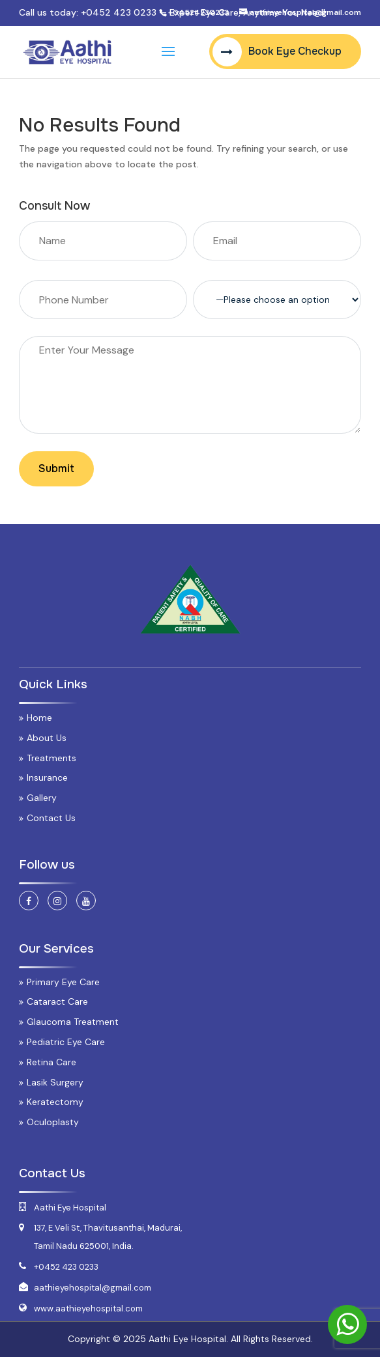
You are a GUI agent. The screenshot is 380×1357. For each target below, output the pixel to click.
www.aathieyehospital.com (88, 1308)
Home (39, 717)
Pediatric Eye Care (66, 1042)
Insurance (47, 777)
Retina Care (51, 1062)
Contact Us (51, 818)
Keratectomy (55, 1102)
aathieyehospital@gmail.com (92, 1287)
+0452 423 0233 (118, 12)
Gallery (42, 798)
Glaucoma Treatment (73, 1022)
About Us (46, 738)
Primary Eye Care (63, 982)
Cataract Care (57, 1001)
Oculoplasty (53, 1122)
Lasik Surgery (55, 1082)
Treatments (51, 758)
